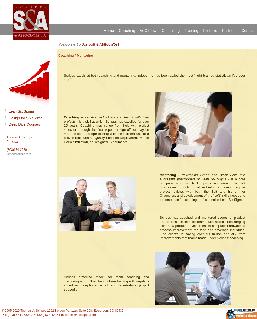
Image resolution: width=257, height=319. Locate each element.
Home (109, 30)
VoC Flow (148, 30)
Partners (229, 30)
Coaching (127, 30)
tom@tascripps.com (19, 153)
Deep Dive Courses (24, 124)
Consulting (170, 30)
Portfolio (210, 30)
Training (191, 30)
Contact (248, 30)
